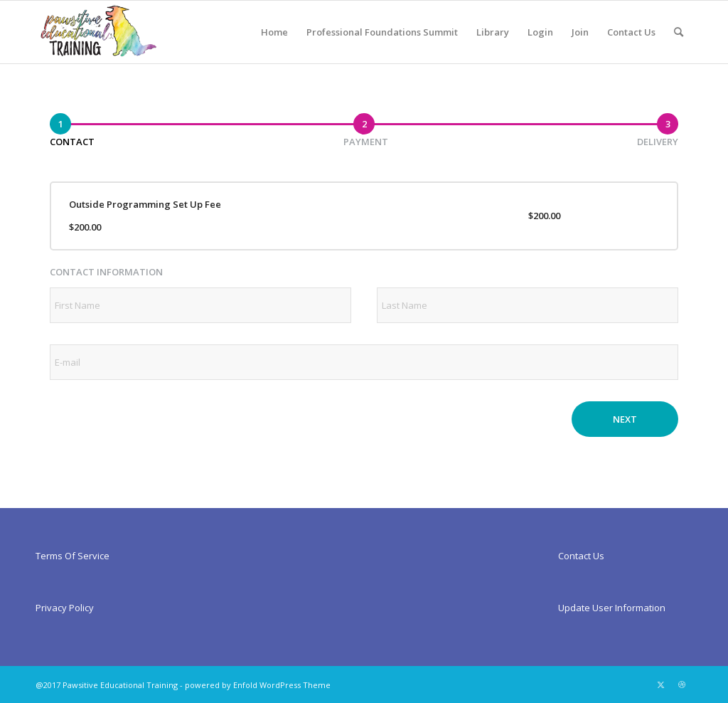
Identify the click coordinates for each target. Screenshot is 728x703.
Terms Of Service (72, 555)
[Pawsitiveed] (97, 32)
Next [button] (625, 419)
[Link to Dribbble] (681, 684)
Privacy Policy (65, 607)
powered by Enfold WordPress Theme (258, 685)
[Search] (678, 32)
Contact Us (581, 555)
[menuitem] (274, 32)
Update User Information (611, 607)
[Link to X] (660, 684)
